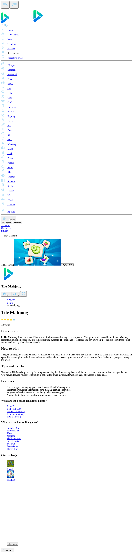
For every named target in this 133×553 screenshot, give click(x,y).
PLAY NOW (67, 265)
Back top (7, 549)
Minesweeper (13, 430)
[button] (66, 29)
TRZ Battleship (14, 416)
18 (15, 294)
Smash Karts (13, 441)
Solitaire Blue (13, 428)
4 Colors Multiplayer (16, 414)
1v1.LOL (11, 443)
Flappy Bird (12, 449)
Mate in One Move (15, 411)
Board (10, 303)
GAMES (11, 300)
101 (6, 294)
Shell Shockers (14, 438)
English (8, 218)
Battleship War (14, 409)
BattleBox (11, 406)
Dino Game (12, 446)
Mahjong (11, 436)
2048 (9, 433)
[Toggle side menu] (5, 5)
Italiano (17, 223)
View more (12, 544)
